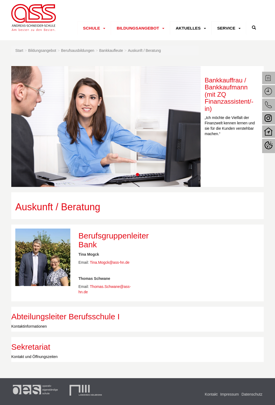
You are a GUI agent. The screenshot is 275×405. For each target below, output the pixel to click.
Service (225, 28)
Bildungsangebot (137, 28)
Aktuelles (187, 28)
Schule (91, 28)
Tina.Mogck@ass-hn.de (110, 262)
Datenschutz (251, 394)
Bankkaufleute (111, 50)
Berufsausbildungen (77, 50)
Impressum (229, 394)
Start (19, 50)
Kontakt (211, 394)
